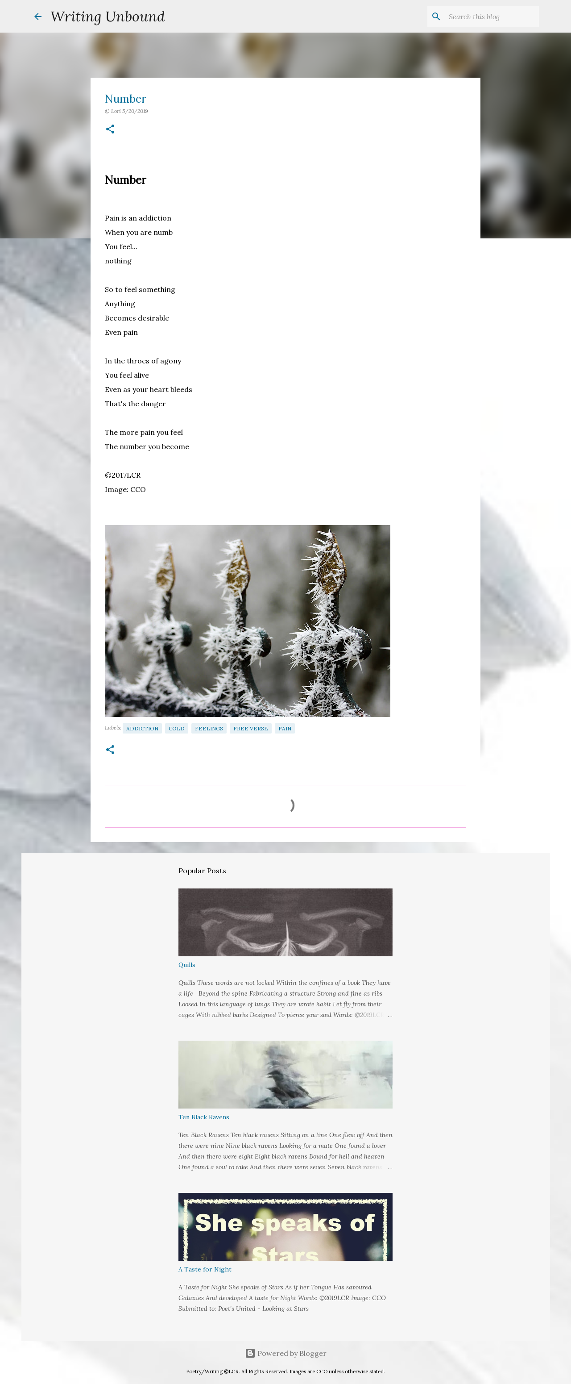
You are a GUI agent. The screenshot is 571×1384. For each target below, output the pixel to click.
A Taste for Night (205, 1269)
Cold (177, 728)
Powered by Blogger (286, 1353)
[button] (110, 130)
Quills (186, 965)
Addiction (142, 728)
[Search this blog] (492, 16)
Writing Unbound (107, 16)
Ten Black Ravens (203, 1117)
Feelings (209, 728)
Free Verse (250, 728)
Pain (284, 728)
